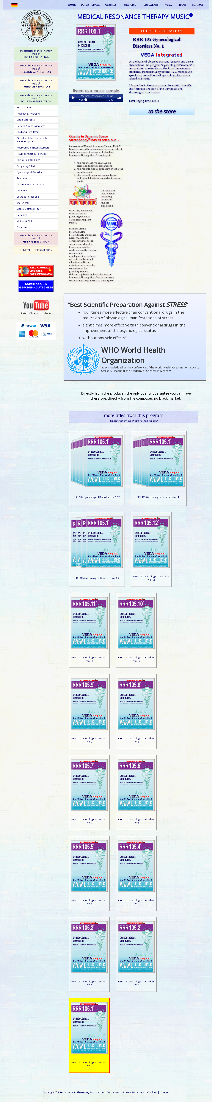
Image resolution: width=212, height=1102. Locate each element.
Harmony (22, 215)
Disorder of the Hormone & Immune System (32, 140)
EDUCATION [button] (152, 5)
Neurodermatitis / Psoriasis (31, 153)
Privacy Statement (133, 1092)
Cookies (152, 1092)
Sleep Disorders (25, 119)
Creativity (22, 190)
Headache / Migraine (28, 113)
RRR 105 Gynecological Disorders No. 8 (136, 740)
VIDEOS (181, 5)
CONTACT (197, 5)
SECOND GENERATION (36, 68)
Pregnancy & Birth (26, 166)
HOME (72, 5)
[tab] (36, 53)
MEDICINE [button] (131, 5)
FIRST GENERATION (36, 54)
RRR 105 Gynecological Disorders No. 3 (89, 983)
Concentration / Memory (30, 184)
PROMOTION (24, 107)
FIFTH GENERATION (36, 238)
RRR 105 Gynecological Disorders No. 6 (136, 821)
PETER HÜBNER (90, 5)
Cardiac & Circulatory (28, 132)
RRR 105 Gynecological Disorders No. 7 (89, 821)
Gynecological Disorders (30, 172)
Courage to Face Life (28, 196)
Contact (164, 1092)
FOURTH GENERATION (36, 98)
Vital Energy (23, 202)
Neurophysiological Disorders (33, 147)
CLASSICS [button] (111, 5)
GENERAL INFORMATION (35, 250)
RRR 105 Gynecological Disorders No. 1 (89, 1064)
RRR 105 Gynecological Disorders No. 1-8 (159, 497)
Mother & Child (25, 221)
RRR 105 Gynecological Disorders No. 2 (136, 983)
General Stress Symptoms (31, 126)
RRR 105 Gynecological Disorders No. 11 (89, 659)
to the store (161, 111)
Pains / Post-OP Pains (28, 160)
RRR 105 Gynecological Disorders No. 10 (136, 659)
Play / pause (73, 98)
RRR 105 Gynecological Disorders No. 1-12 (97, 497)
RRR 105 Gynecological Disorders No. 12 (151, 578)
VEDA (168, 5)
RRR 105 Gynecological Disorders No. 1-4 (97, 578)
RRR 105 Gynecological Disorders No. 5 (89, 902)
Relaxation (22, 178)
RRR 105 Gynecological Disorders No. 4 (136, 902)
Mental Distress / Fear (28, 208)
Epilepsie (22, 227)
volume (119, 98)
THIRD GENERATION (36, 83)
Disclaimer (113, 1092)
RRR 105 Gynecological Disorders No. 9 (89, 740)
